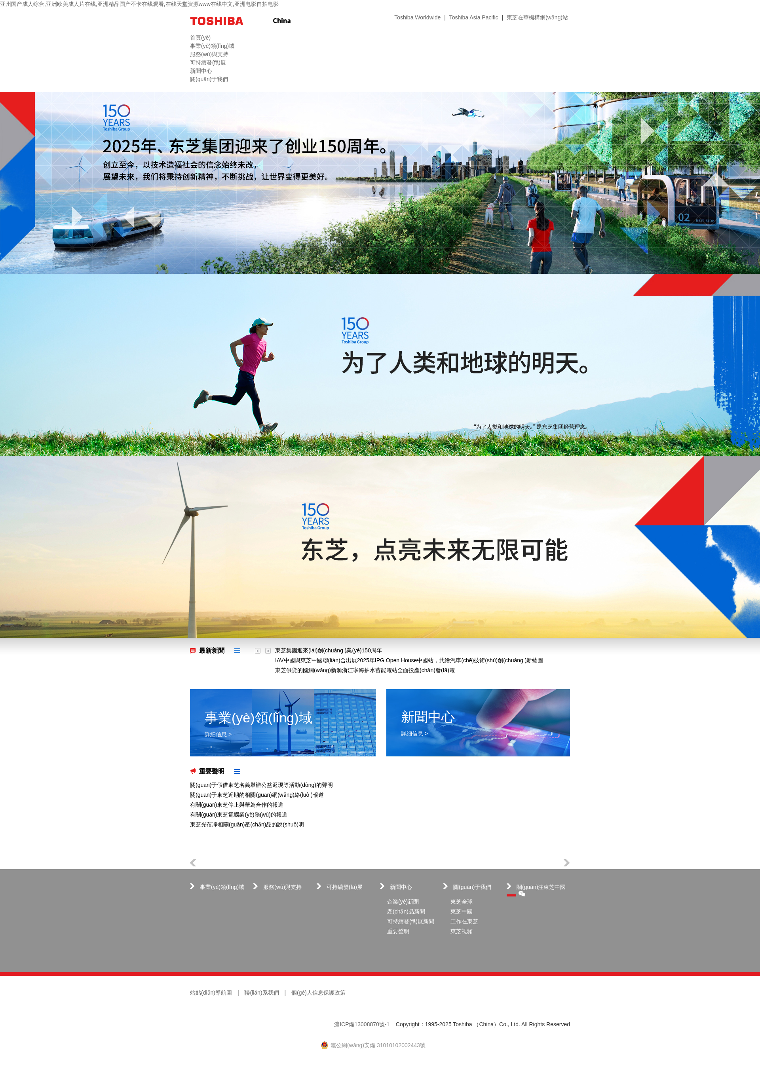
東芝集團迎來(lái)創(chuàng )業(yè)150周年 (328, 650)
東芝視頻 (461, 931)
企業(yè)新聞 (403, 901)
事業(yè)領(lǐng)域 (222, 887)
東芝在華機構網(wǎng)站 (537, 17)
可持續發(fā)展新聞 (410, 921)
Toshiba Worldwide (417, 17)
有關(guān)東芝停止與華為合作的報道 (236, 805)
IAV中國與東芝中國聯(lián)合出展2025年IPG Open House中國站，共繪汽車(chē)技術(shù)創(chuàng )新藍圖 (409, 660)
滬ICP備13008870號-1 (362, 1024)
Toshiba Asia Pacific (473, 17)
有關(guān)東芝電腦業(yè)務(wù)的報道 (238, 814)
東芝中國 (461, 911)
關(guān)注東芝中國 (541, 890)
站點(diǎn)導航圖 (211, 992)
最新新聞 (211, 650)
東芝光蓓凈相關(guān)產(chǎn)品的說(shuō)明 (247, 824)
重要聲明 (211, 771)
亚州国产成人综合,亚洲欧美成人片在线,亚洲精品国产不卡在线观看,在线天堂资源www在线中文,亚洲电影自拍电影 (139, 4)
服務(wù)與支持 (282, 887)
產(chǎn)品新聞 (406, 911)
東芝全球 (461, 901)
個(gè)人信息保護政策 (318, 992)
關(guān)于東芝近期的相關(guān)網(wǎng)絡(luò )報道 (257, 795)
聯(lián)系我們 (261, 992)
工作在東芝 (464, 921)
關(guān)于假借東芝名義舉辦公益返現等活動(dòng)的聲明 (261, 785)
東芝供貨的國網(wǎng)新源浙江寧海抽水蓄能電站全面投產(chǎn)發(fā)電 (365, 670)
